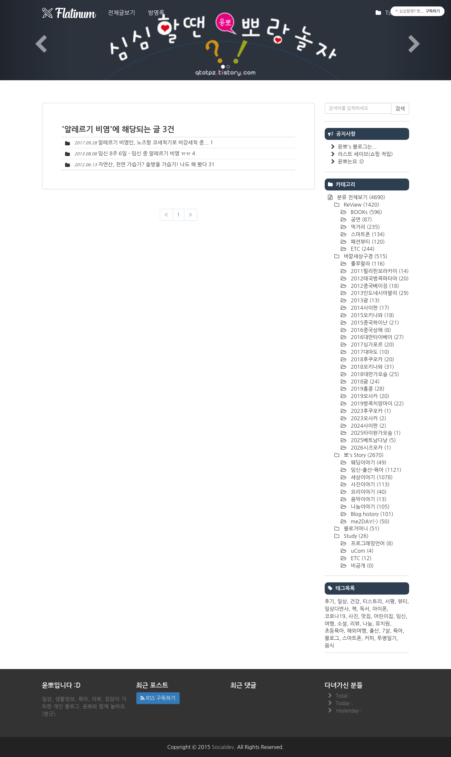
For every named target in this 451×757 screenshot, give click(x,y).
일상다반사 (337, 608)
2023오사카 (368, 418)
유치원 (382, 623)
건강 (355, 601)
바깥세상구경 (365, 256)
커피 (369, 638)
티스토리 (372, 601)
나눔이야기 (370, 506)
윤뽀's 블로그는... (357, 146)
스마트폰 (367, 234)
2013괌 (365, 300)
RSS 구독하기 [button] (158, 698)
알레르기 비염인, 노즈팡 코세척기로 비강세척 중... (153, 142)
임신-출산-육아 (375, 469)
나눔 (367, 623)
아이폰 (379, 608)
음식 (329, 645)
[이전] (166, 215)
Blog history (371, 514)
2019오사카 (369, 396)
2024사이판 (368, 425)
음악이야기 (368, 499)
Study (355, 536)
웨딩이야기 (368, 462)
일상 (342, 601)
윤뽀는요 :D (351, 161)
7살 (386, 630)
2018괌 (365, 381)
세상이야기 (371, 477)
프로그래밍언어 (371, 543)
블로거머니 (360, 528)
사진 (353, 616)
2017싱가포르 (372, 344)
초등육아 (334, 630)
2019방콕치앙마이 (377, 403)
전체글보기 (121, 13)
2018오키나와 (372, 366)
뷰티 (403, 601)
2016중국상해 (370, 330)
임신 (401, 616)
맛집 (366, 616)
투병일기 (387, 638)
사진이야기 (370, 484)
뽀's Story (363, 455)
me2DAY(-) (369, 521)
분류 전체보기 (360, 197)
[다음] (190, 215)
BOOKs (366, 212)
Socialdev (223, 747)
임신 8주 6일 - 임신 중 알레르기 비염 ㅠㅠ (144, 153)
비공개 (362, 565)
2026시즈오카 (370, 447)
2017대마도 (369, 351)
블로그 (332, 638)
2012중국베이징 (374, 285)
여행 (329, 623)
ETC (362, 248)
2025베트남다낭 (373, 440)
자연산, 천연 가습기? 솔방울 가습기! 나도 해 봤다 (152, 164)
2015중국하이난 (374, 322)
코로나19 (335, 616)
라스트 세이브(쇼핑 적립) (365, 154)
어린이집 (383, 616)
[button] (34, 40)
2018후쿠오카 (372, 359)
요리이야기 (368, 491)
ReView (360, 204)
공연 (361, 219)
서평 (390, 601)
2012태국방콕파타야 (379, 278)
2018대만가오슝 (374, 374)
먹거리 (365, 226)
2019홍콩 (367, 388)
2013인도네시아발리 (379, 293)
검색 (400, 108)
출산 (374, 630)
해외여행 (356, 630)
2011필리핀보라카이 (379, 271)
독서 (364, 608)
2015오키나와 (372, 315)
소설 (342, 623)
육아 (398, 630)
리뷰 (355, 623)
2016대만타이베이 (377, 337)
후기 (329, 601)
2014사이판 (369, 307)
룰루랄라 (367, 263)
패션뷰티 (367, 241)
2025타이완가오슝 (375, 432)
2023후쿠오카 (370, 410)
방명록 (156, 13)
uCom (362, 550)
